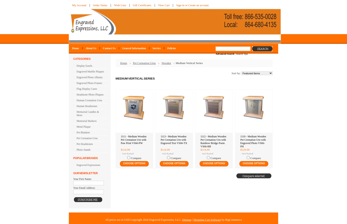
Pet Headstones (89, 144)
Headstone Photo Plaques (90, 94)
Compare (136, 158)
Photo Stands (84, 149)
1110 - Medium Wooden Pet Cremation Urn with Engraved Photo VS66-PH (253, 141)
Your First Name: (82, 179)
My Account (79, 5)
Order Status (100, 5)
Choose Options (134, 163)
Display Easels (84, 65)
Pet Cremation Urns (89, 138)
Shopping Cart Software (207, 219)
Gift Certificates (142, 5)
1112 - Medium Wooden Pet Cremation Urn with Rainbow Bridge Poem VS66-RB (213, 141)
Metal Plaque (84, 126)
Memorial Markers (86, 121)
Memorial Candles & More (88, 113)
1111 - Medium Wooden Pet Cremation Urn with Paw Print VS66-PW (134, 140)
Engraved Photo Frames (89, 83)
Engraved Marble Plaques (89, 72)
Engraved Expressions (88, 165)
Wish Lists (120, 5)
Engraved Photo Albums (89, 77)
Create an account (198, 5)
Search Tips (242, 54)
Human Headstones (87, 106)
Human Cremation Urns (89, 100)
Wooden (166, 63)
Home (123, 63)
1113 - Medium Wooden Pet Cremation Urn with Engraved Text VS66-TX (174, 140)
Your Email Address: (84, 187)
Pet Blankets (83, 132)
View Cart (164, 5)
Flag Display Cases (89, 89)
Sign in (180, 5)
